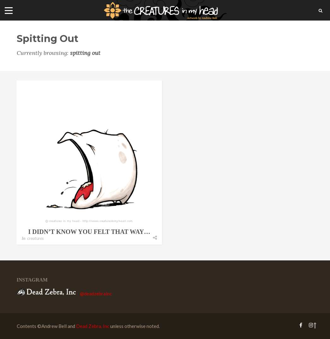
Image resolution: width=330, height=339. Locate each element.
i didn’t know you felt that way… (89, 231)
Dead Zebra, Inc (92, 326)
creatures (35, 238)
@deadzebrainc (96, 293)
